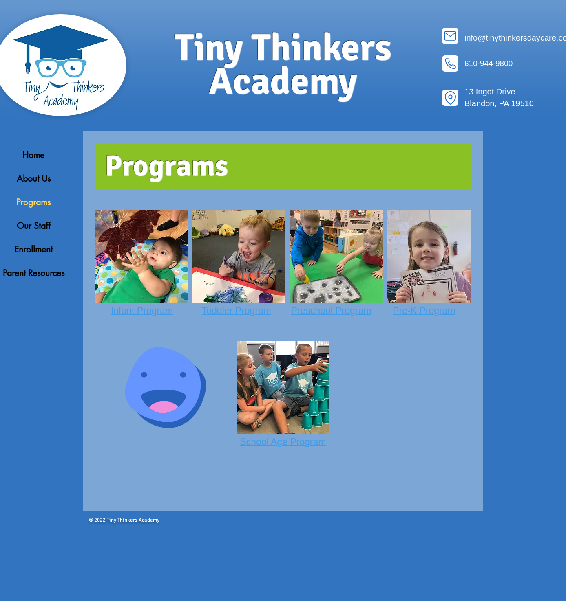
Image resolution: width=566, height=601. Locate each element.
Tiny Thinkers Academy (283, 65)
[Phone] (450, 63)
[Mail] (450, 36)
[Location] (450, 98)
